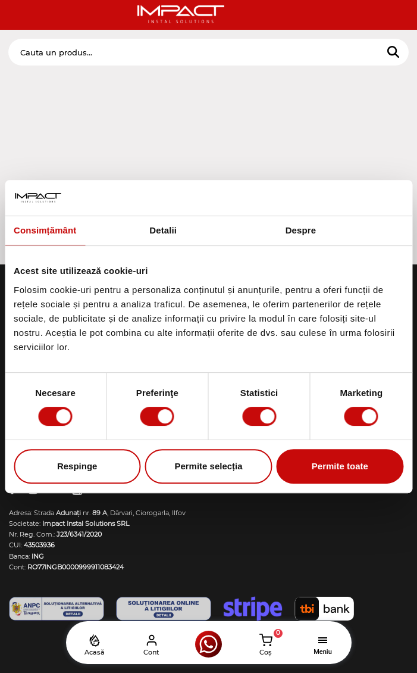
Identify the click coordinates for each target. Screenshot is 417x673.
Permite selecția (208, 466)
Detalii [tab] (163, 230)
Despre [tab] (301, 230)
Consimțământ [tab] (45, 230)
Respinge (77, 466)
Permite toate (340, 466)
